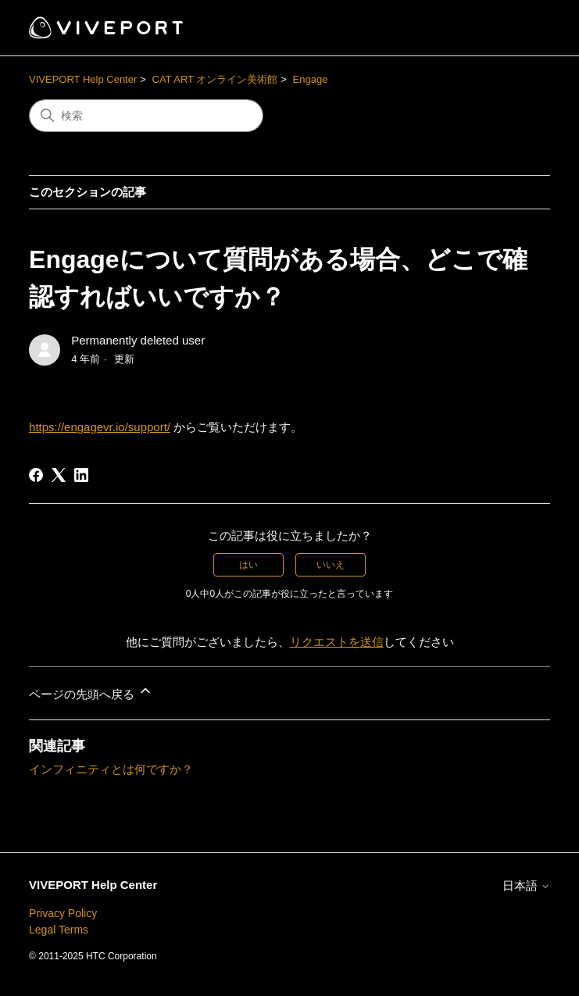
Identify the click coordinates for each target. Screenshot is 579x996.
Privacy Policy (63, 913)
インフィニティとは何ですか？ (111, 769)
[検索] (146, 115)
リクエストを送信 (337, 641)
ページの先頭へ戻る (91, 692)
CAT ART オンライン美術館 (215, 79)
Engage (310, 79)
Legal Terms (58, 929)
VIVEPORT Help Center (83, 79)
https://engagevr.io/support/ (99, 427)
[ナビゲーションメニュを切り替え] (522, 28)
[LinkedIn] (81, 475)
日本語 (526, 885)
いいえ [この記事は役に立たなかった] (330, 564)
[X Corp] (59, 475)
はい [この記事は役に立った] (248, 564)
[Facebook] (36, 475)
